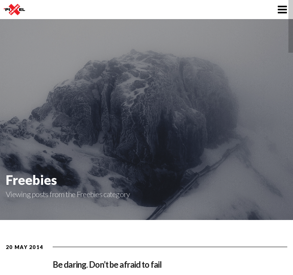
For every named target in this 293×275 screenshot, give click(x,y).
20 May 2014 (24, 247)
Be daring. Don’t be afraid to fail (107, 264)
